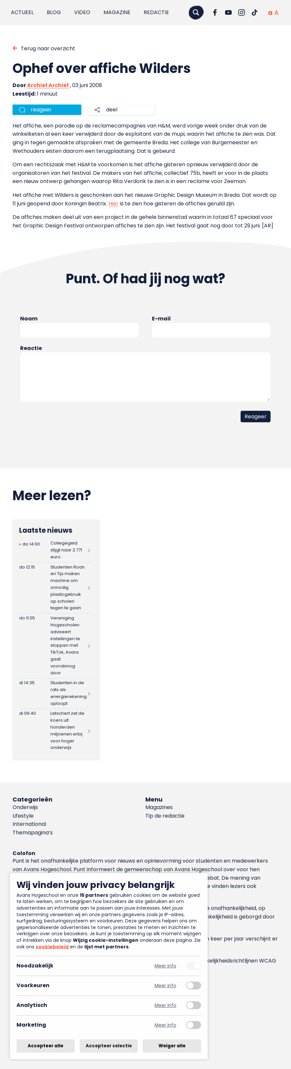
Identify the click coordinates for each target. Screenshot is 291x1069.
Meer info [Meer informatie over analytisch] (165, 1005)
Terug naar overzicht (48, 48)
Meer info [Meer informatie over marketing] (165, 1025)
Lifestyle (23, 816)
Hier (113, 203)
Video (82, 12)
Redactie (156, 12)
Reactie (31, 348)
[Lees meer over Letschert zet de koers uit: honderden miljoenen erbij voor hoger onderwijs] (55, 731)
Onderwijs (25, 807)
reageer (41, 109)
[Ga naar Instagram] (241, 12)
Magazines (159, 807)
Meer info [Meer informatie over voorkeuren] (165, 986)
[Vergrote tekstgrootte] (276, 12)
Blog (54, 12)
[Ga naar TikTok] (254, 12)
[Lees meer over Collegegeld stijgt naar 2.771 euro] (55, 550)
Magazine (117, 12)
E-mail (161, 318)
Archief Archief (48, 85)
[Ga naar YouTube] (228, 12)
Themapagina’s (33, 832)
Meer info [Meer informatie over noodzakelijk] (165, 966)
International (29, 824)
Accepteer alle (45, 1046)
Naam (29, 318)
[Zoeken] (196, 12)
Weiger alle (172, 1046)
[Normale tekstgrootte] (270, 12)
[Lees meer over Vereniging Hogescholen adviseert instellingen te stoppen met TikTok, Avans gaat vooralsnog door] (55, 646)
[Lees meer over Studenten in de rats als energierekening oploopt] (55, 693)
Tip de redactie (165, 816)
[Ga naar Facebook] (215, 12)
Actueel (22, 12)
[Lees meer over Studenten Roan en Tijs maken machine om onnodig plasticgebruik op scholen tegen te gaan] (55, 587)
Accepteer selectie (109, 1046)
